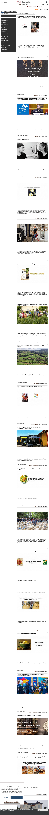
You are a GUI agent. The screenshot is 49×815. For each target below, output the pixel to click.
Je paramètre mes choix (43, 810)
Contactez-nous (22, 805)
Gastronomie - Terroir (34, 7)
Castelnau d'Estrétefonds (33, 369)
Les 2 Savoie (35, 304)
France (37, 45)
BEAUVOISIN (35, 790)
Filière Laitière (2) (4, 33)
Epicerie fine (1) (4, 29)
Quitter (6, 797)
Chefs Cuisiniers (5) (4, 24)
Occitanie (36, 207)
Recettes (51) (3, 47)
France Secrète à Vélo (33, 272)
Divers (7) (3, 27)
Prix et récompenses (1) (5, 43)
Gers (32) (36, 239)
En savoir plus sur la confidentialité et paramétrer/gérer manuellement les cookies (12, 802)
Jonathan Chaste (34, 596)
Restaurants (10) (4, 49)
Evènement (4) (3, 31)
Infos (38, 805)
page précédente (44, 9)
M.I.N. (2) (2, 42)
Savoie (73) (36, 531)
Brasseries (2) (3, 22)
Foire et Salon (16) (4, 36)
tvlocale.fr (4, 805)
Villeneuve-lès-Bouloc (34, 434)
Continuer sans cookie (17, 797)
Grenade (36, 142)
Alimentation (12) (4, 18)
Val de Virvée (36, 77)
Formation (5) (3, 38)
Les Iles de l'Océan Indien (33, 563)
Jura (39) (36, 628)
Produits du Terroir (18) (5, 45)
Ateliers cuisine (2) (4, 20)
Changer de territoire (44, 4)
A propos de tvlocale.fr (23, 807)
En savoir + (21, 806)
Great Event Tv (35, 758)
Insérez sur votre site (43, 793)
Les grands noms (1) (5, 40)
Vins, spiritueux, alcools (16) (6, 51)
